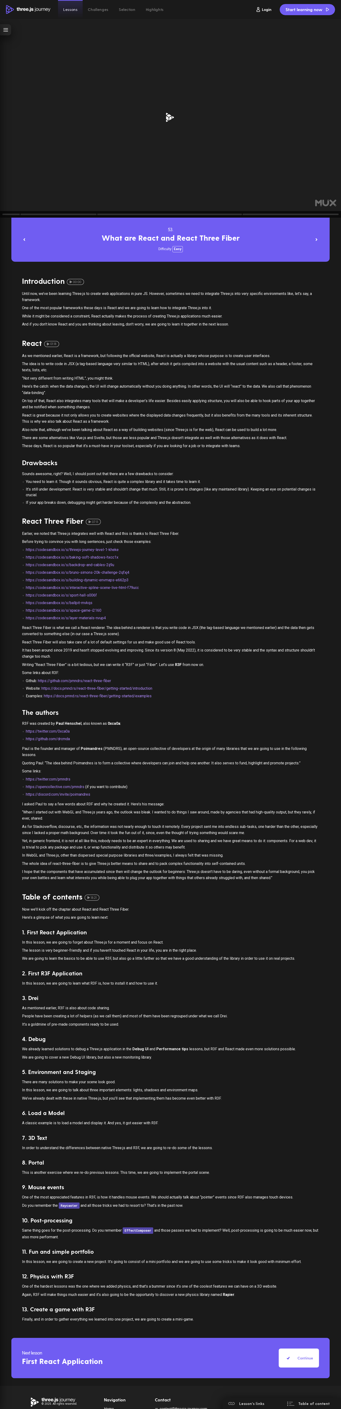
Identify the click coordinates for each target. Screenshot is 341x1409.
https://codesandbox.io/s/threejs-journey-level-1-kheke (72, 549)
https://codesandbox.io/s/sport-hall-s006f (61, 595)
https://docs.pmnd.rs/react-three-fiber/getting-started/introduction (96, 688)
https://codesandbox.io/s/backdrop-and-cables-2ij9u (70, 565)
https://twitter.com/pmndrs (48, 779)
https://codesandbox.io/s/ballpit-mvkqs (59, 603)
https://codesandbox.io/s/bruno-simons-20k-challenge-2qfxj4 (77, 572)
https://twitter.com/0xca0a (48, 731)
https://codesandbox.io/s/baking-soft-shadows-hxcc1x (72, 557)
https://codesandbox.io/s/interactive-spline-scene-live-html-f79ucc (82, 587)
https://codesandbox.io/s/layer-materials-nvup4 (66, 618)
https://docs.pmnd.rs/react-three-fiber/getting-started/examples (98, 696)
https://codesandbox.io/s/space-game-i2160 (63, 610)
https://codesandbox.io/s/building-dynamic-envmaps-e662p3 (77, 580)
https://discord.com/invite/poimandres (58, 794)
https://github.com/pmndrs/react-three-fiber (74, 681)
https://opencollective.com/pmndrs (55, 787)
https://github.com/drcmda (48, 739)
